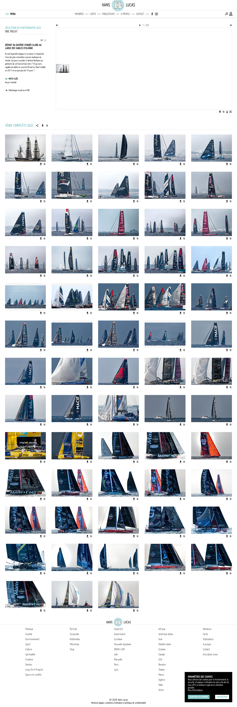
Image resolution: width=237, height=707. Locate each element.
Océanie (162, 649)
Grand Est (118, 629)
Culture (28, 649)
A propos (125, 14)
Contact (140, 14)
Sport (27, 644)
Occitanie (118, 639)
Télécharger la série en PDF (19, 90)
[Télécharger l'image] (220, 111)
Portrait (73, 629)
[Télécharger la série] (42, 125)
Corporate (74, 634)
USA (160, 659)
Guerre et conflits (33, 674)
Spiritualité (30, 654)
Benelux (162, 664)
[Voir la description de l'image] (227, 111)
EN (45, 40)
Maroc (161, 674)
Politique (29, 629)
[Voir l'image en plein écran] (230, 111)
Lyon (116, 669)
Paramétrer (222, 696)
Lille (116, 654)
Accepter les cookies (198, 696)
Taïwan (162, 669)
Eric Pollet (11, 31)
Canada (162, 654)
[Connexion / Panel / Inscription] (231, 14)
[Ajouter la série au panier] (47, 125)
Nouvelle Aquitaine (122, 644)
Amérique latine (166, 634)
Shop (72, 649)
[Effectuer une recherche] (226, 14)
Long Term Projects (34, 669)
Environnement (32, 639)
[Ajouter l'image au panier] (223, 111)
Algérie (162, 679)
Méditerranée (165, 644)
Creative (29, 659)
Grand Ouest (119, 634)
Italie (161, 684)
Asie (160, 639)
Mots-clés (13, 78)
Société (28, 634)
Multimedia (75, 639)
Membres (79, 14)
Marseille (118, 659)
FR (42, 40)
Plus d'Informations (195, 690)
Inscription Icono (210, 654)
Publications (108, 14)
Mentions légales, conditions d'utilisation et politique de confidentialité (118, 702)
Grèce (161, 689)
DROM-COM (119, 649)
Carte (93, 14)
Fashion (28, 664)
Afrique (162, 629)
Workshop (74, 644)
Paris (116, 664)
